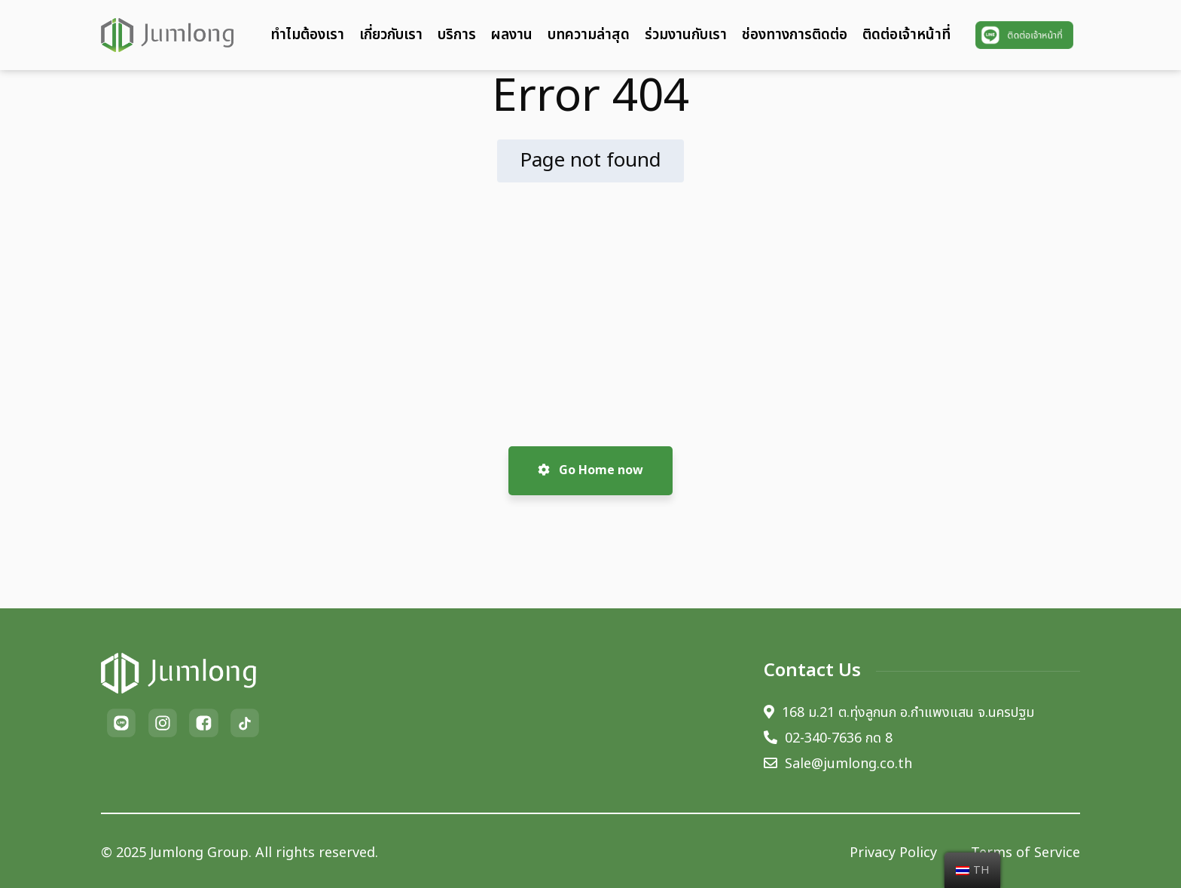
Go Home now (590, 470)
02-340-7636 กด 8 (839, 739)
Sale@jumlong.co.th (848, 764)
